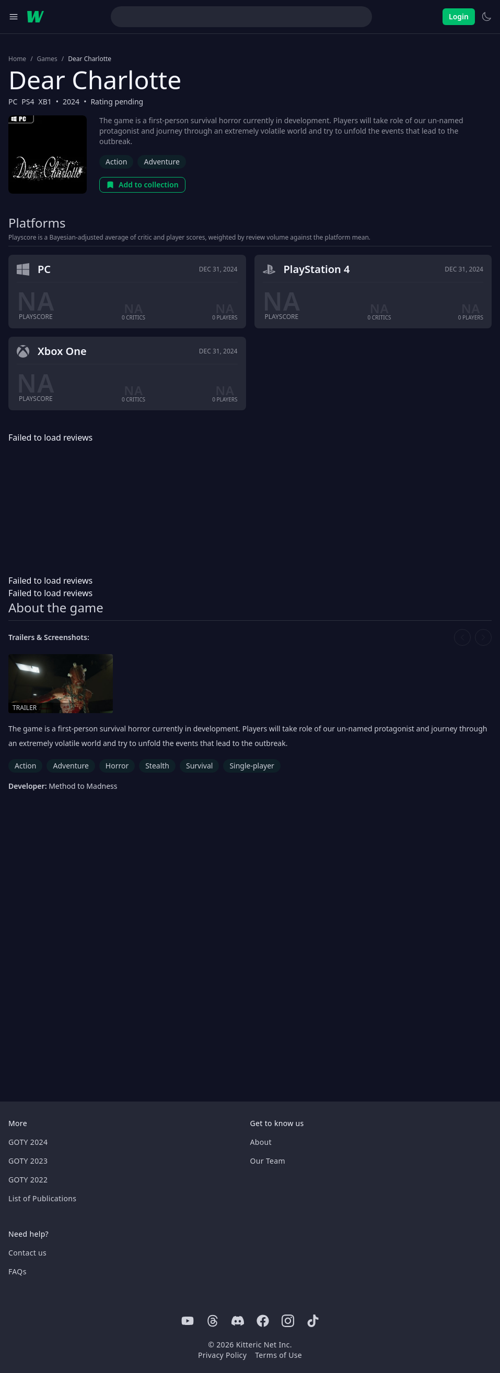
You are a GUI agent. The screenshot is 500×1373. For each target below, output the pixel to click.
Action (116, 162)
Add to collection (142, 185)
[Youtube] (187, 1321)
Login (459, 16)
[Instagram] (288, 1321)
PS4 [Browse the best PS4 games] (27, 101)
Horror (117, 766)
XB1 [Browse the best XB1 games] (45, 101)
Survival (199, 766)
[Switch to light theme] (486, 16)
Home (17, 59)
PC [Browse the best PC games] (12, 101)
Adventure (161, 162)
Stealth (157, 766)
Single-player (251, 766)
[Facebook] (263, 1321)
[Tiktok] (313, 1321)
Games (47, 59)
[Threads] (212, 1321)
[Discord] (237, 1321)
